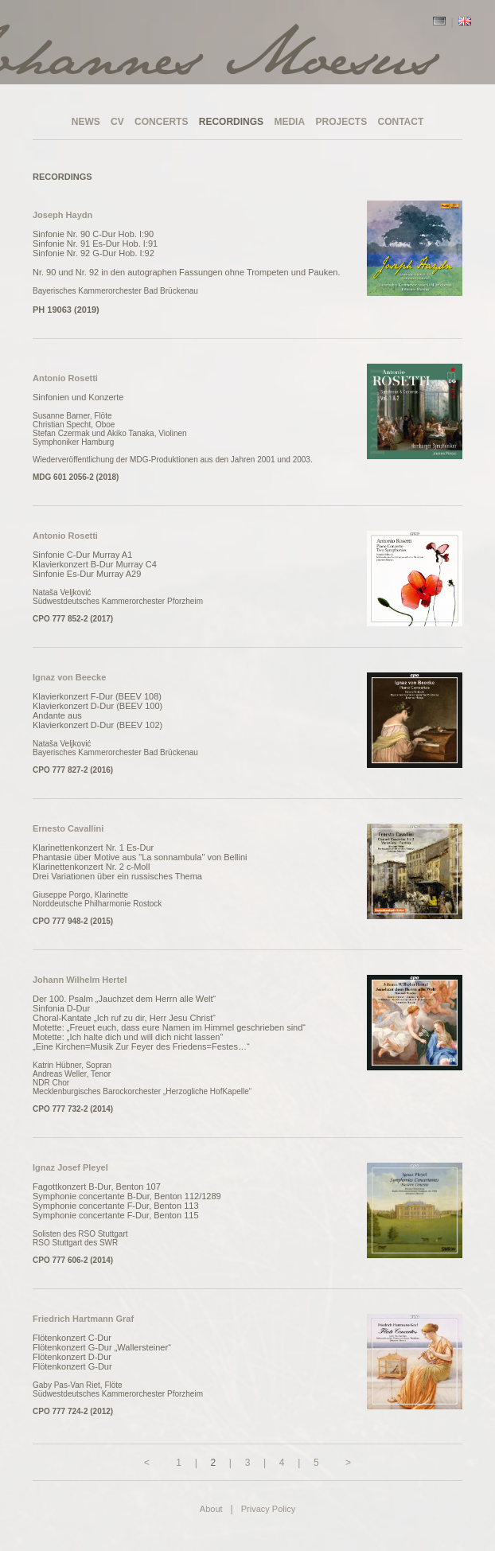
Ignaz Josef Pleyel (70, 1167)
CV (117, 121)
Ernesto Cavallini (68, 828)
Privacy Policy (268, 1509)
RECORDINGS (231, 121)
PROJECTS (341, 121)
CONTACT (401, 121)
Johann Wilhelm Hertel (80, 979)
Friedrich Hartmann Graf (83, 1318)
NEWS (86, 121)
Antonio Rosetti (65, 378)
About (211, 1509)
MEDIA (289, 121)
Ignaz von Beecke (69, 677)
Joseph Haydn (62, 215)
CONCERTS (161, 121)
